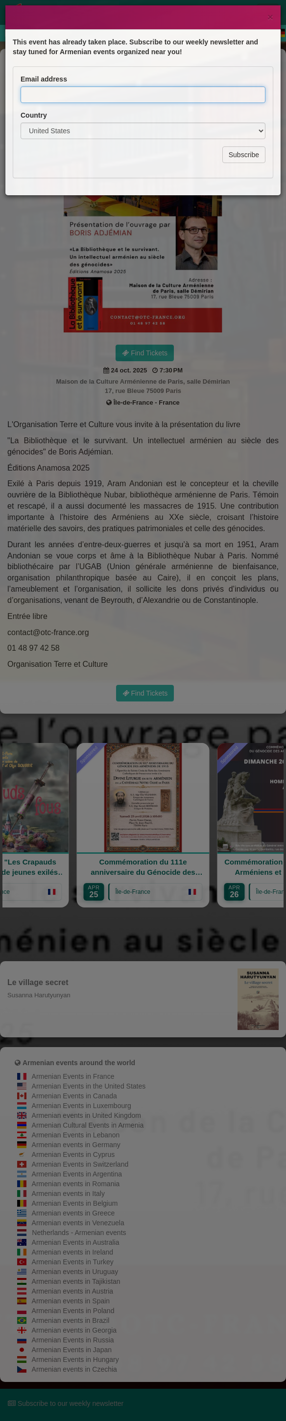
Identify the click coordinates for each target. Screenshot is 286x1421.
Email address (44, 40)
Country (34, 76)
